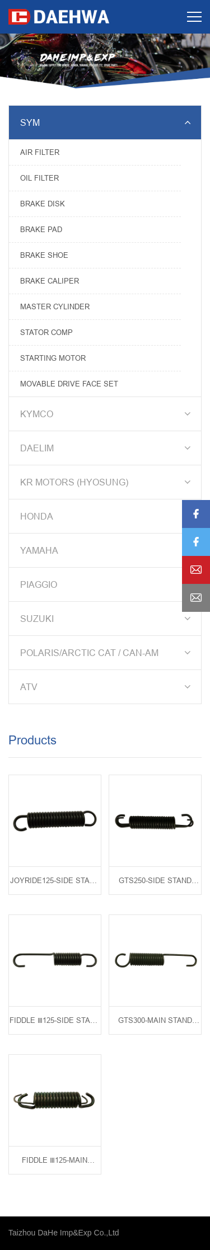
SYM (107, 122)
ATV (107, 687)
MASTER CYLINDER (55, 306)
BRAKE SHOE (44, 255)
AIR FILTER (39, 152)
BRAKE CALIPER (49, 280)
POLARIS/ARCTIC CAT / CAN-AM (107, 652)
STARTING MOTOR (53, 357)
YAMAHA (107, 550)
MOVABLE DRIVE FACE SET (69, 383)
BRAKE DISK (42, 203)
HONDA (107, 516)
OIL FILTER (39, 177)
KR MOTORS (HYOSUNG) (107, 482)
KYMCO (107, 414)
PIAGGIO (107, 584)
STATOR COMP (46, 332)
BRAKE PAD (41, 229)
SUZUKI (107, 618)
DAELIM (107, 448)
